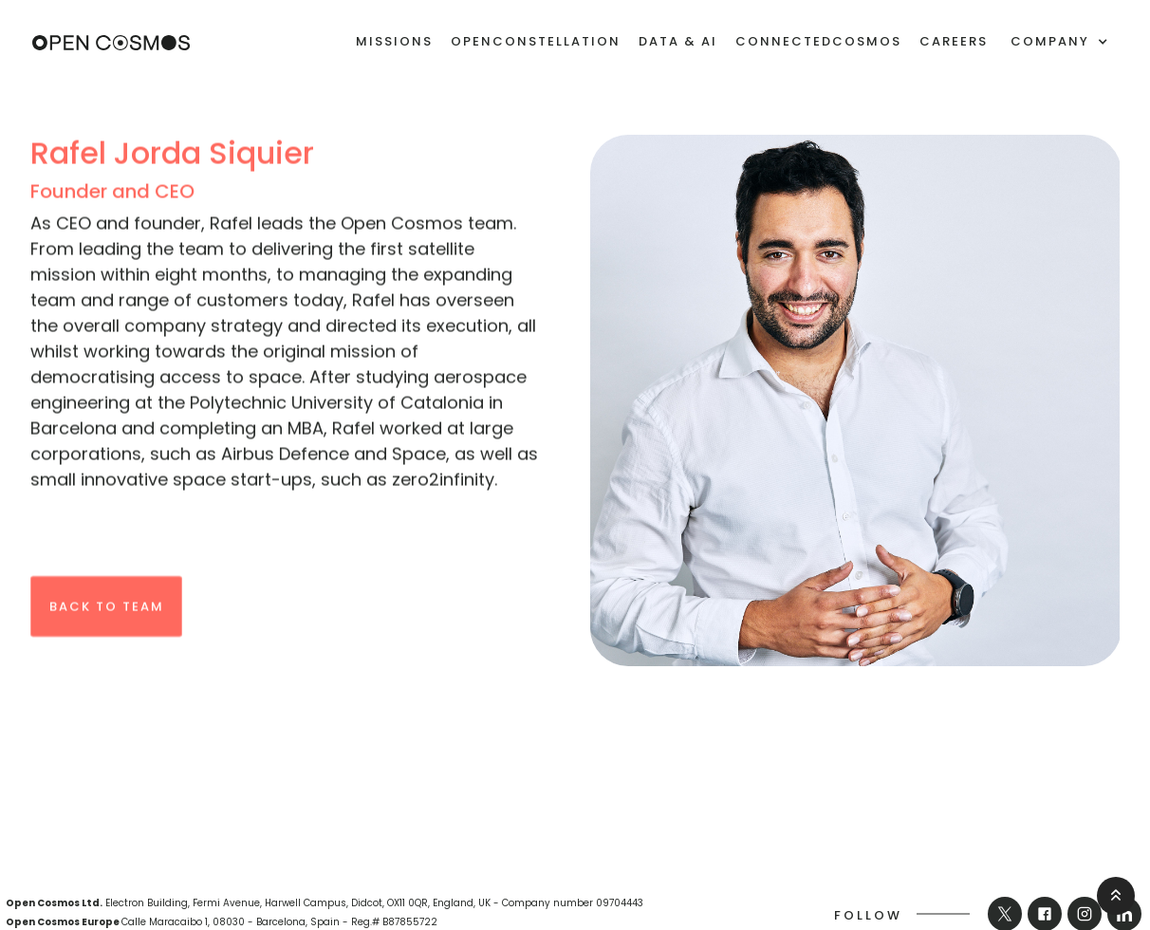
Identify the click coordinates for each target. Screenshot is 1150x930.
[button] (1059, 42)
